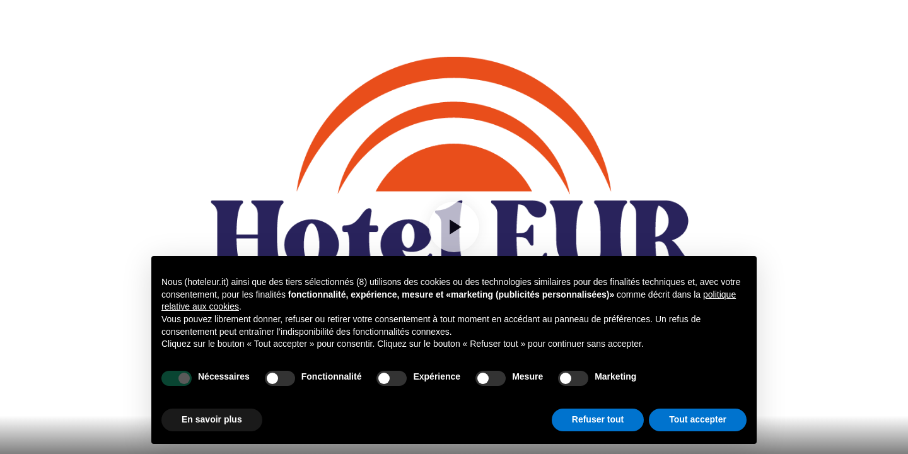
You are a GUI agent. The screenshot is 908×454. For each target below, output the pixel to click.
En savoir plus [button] (212, 419)
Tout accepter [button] (697, 419)
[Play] (454, 227)
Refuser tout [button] (598, 419)
